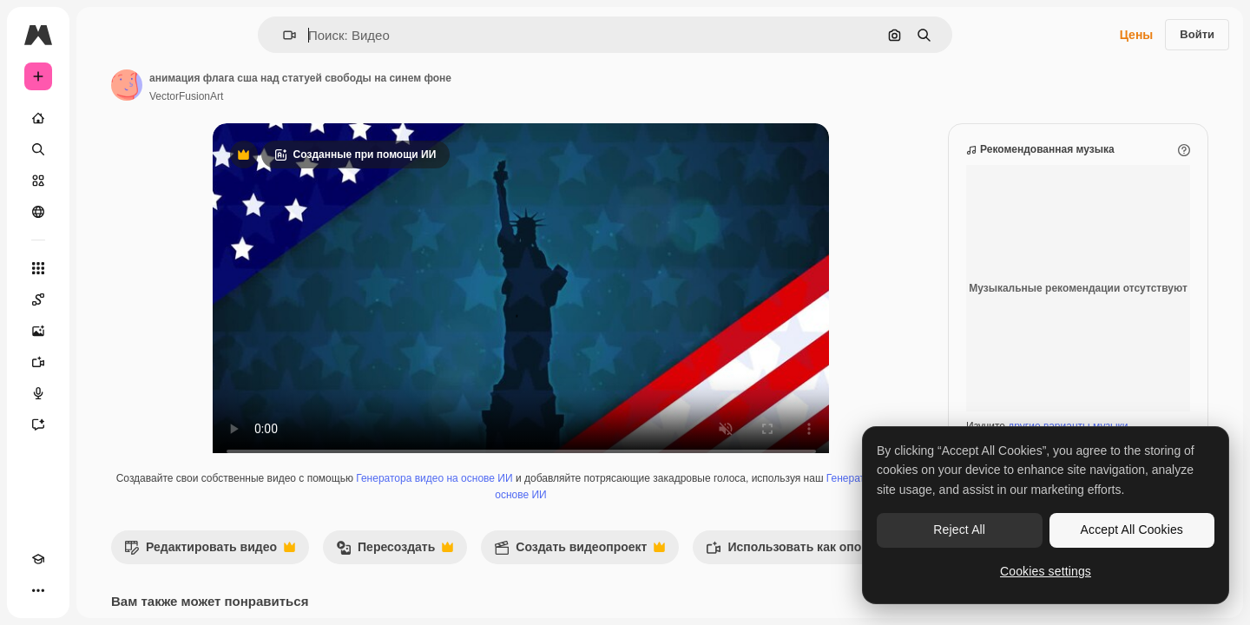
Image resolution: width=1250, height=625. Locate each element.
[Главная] (104, 118)
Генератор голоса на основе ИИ (598, 512)
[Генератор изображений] (104, 331)
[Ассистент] (104, 424)
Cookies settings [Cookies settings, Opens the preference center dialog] (1045, 571)
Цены (1137, 35)
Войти (1197, 34)
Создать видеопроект (711, 569)
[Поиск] (104, 149)
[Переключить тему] (69, 590)
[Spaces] (104, 299)
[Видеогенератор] (104, 362)
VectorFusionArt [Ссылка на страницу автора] (318, 96)
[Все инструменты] (104, 268)
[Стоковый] (104, 180)
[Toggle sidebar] (170, 35)
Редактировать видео (341, 569)
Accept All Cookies (1132, 529)
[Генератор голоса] (104, 393)
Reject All (959, 529)
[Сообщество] (104, 212)
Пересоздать (526, 569)
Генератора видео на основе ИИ (562, 496)
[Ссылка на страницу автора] (258, 85)
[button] (348, 35)
